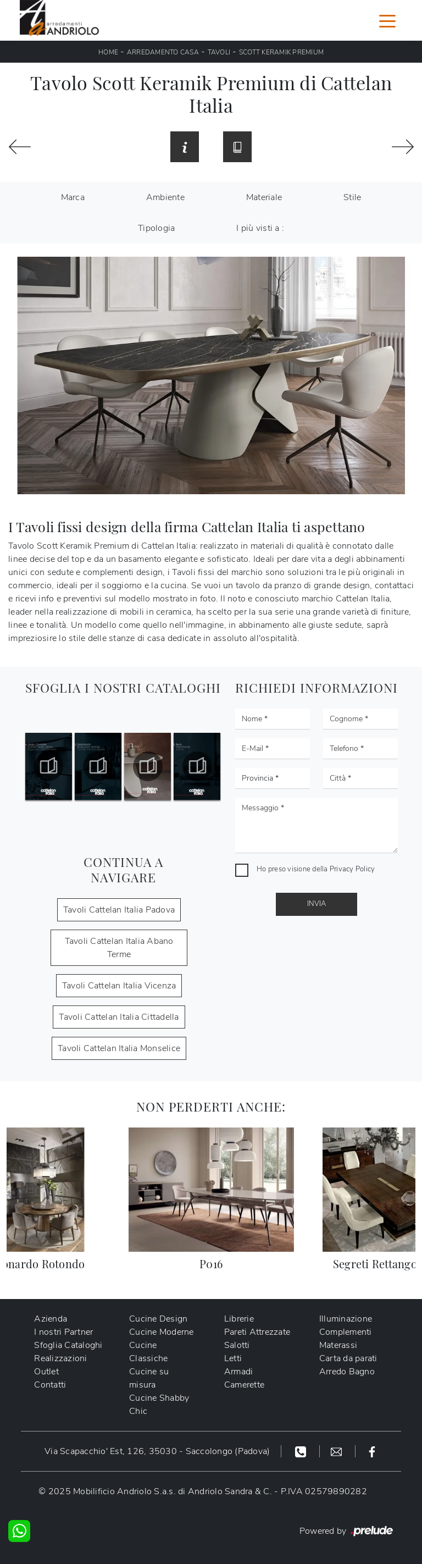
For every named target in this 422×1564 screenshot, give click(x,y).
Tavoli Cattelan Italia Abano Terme (119, 947)
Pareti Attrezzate (257, 1332)
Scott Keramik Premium (281, 52)
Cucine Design (158, 1319)
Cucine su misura (149, 1378)
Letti (233, 1358)
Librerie (239, 1319)
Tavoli (219, 52)
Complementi (345, 1332)
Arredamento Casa (163, 52)
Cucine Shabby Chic (159, 1404)
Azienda (50, 1319)
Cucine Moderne (161, 1332)
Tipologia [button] (156, 228)
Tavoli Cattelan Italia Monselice (119, 1048)
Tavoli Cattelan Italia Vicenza (119, 986)
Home (108, 52)
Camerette (244, 1385)
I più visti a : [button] (260, 228)
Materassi (338, 1345)
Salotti (237, 1345)
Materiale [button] (264, 197)
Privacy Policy (352, 869)
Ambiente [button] (165, 197)
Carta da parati (348, 1358)
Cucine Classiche (148, 1351)
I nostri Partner (63, 1332)
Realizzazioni (60, 1358)
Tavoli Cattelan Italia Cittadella (119, 1017)
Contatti (50, 1385)
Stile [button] (352, 197)
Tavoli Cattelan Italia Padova (119, 910)
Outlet (46, 1372)
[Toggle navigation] (387, 20)
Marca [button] (73, 197)
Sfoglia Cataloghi (68, 1345)
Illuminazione (345, 1319)
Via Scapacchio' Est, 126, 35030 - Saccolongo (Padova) (157, 1451)
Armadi (238, 1372)
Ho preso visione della (316, 869)
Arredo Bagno (347, 1372)
